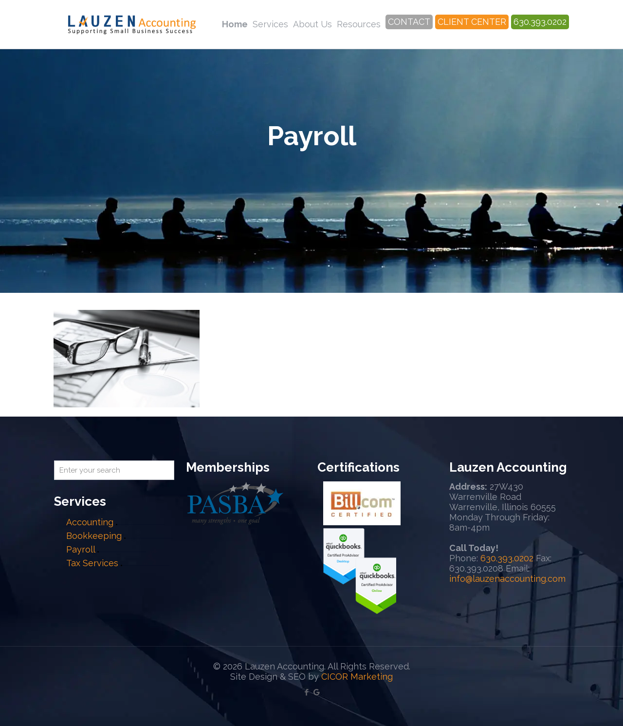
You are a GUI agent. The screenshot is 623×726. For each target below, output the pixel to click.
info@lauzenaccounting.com (507, 578)
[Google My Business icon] (316, 692)
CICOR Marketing (357, 676)
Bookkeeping (94, 536)
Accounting (89, 522)
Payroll (80, 549)
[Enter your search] (114, 470)
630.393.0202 (506, 558)
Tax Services (93, 563)
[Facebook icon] (306, 692)
